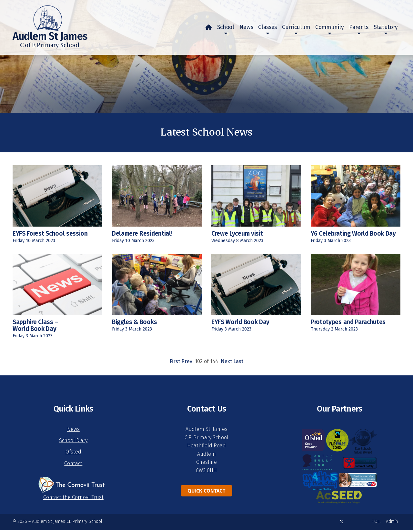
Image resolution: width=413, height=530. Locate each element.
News (73, 429)
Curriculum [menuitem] (296, 27)
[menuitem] (209, 27)
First (175, 361)
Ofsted (73, 452)
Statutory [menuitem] (386, 27)
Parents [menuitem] (358, 27)
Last (238, 361)
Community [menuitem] (329, 27)
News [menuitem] (246, 27)
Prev (186, 361)
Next (226, 361)
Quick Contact (206, 491)
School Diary (73, 440)
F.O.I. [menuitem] (376, 521)
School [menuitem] (225, 27)
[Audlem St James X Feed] (342, 521)
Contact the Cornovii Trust (73, 497)
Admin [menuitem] (392, 521)
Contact (73, 463)
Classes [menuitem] (267, 27)
